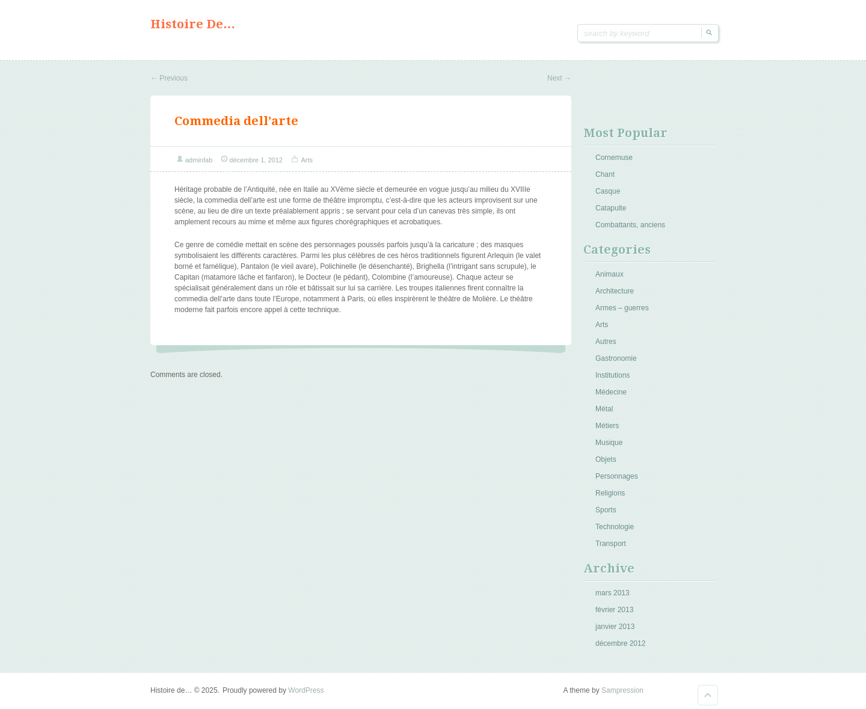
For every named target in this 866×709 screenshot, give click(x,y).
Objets (605, 459)
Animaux (609, 274)
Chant (605, 174)
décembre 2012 (620, 643)
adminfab (198, 160)
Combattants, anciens (630, 225)
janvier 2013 (614, 626)
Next (559, 78)
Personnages (616, 476)
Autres (605, 341)
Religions (610, 493)
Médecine (611, 392)
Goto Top (708, 695)
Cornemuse (614, 157)
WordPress (306, 690)
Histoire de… (192, 24)
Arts (307, 160)
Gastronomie (616, 358)
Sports (605, 510)
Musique (608, 442)
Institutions (612, 375)
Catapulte (610, 208)
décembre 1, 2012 (256, 160)
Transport (610, 543)
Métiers (607, 426)
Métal (604, 409)
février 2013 (614, 610)
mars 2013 (612, 593)
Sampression (622, 690)
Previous (169, 78)
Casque (607, 191)
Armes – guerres (622, 308)
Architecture (614, 291)
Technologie (614, 527)
